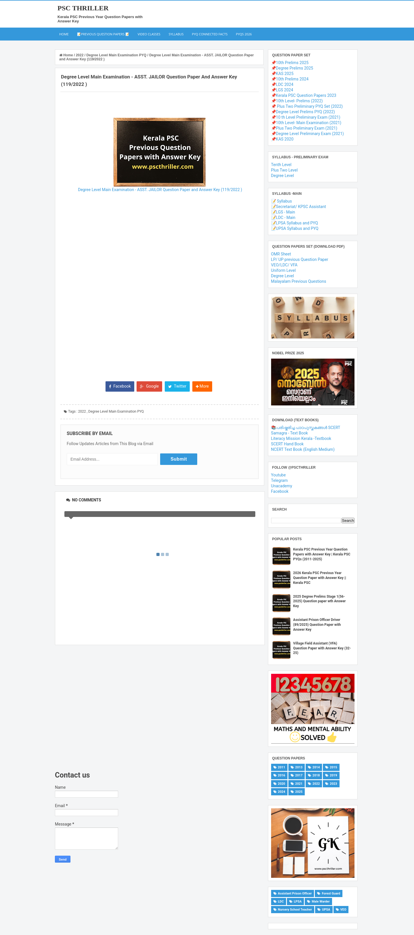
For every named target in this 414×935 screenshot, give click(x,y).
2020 (281, 784)
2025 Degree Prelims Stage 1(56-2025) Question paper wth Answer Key (319, 601)
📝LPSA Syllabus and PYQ (294, 223)
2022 (82, 411)
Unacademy (281, 486)
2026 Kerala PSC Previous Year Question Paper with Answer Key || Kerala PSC (319, 578)
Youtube (278, 475)
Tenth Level (281, 164)
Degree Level (282, 175)
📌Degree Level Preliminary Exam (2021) (307, 133)
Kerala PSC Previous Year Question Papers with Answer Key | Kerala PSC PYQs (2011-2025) (321, 554)
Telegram (279, 480)
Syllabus (176, 34)
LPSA (298, 901)
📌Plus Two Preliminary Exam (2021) (304, 128)
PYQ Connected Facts (210, 34)
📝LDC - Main (283, 217)
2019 (333, 775)
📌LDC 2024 (282, 84)
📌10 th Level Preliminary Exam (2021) (305, 117)
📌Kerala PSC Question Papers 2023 (303, 95)
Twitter (177, 386)
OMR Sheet (281, 254)
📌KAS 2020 (282, 139)
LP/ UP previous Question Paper (299, 259)
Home (64, 34)
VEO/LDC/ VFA (284, 265)
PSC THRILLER (83, 8)
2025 (298, 792)
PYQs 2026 (244, 34)
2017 (298, 775)
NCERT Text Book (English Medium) (303, 449)
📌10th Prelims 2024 (290, 79)
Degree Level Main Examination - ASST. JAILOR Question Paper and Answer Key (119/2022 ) (159, 189)
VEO (343, 909)
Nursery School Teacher (295, 909)
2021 (298, 784)
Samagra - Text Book (289, 433)
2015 (333, 767)
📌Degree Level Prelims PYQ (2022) (303, 111)
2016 (281, 775)
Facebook (120, 386)
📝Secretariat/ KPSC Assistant (298, 206)
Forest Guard (331, 893)
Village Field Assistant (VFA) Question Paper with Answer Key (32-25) (322, 648)
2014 (316, 767)
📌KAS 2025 (282, 73)
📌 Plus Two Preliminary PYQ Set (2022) (307, 106)
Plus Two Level (284, 170)
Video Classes (149, 34)
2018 (316, 775)
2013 (298, 767)
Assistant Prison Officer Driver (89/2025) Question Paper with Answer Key (317, 625)
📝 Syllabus (281, 201)
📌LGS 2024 (282, 90)
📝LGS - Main (283, 212)
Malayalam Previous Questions (298, 281)
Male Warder (321, 901)
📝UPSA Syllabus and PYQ (295, 228)
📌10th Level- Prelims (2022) (297, 101)
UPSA (326, 909)
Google (149, 386)
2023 (333, 784)
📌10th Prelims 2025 (290, 62)
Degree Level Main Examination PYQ (116, 411)
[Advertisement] (160, 708)
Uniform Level (283, 270)
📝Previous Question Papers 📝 (103, 34)
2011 (281, 767)
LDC (281, 901)
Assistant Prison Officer (295, 893)
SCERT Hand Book (287, 444)
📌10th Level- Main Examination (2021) (306, 122)
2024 (281, 792)
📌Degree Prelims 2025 (292, 68)
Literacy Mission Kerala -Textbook (301, 438)
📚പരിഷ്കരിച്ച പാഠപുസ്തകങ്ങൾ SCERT (305, 427)
